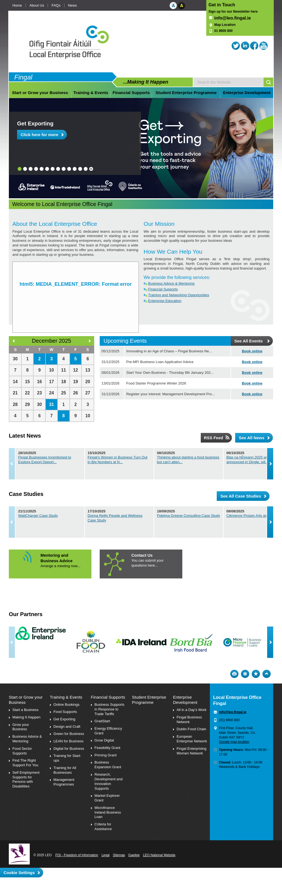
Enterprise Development (247, 92)
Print (234, 674)
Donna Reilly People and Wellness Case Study (139, 516)
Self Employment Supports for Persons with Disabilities (25, 779)
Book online (252, 351)
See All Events (248, 341)
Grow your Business (20, 727)
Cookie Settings (19, 872)
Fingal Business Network (189, 719)
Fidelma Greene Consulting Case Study (217, 516)
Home (17, 5)
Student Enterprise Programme (186, 92)
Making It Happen (26, 717)
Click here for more (39, 134)
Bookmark (256, 674)
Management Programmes (63, 782)
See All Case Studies (240, 496)
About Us (36, 5)
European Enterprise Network (192, 738)
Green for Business (68, 734)
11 (75, 169)
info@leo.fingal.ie (232, 18)
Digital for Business (68, 748)
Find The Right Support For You (25, 762)
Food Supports (65, 712)
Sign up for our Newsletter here (233, 11)
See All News (251, 437)
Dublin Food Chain (191, 729)
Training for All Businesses (64, 770)
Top (266, 674)
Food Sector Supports (22, 750)
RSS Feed (213, 437)
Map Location (224, 25)
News (72, 5)
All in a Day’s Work (192, 710)
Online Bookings (66, 704)
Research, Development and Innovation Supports (108, 781)
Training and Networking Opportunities (178, 295)
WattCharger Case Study (38, 516)
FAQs (56, 5)
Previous (12, 463)
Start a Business (25, 710)
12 (80, 169)
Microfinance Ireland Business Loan (107, 812)
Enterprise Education (164, 301)
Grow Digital (104, 740)
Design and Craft (66, 726)
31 (51, 404)
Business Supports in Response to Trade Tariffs (109, 709)
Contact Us (142, 555)
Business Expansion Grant (107, 764)
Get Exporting (35, 123)
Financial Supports (131, 92)
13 (86, 169)
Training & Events (90, 92)
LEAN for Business (68, 741)
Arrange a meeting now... (60, 566)
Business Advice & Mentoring (171, 283)
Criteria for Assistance (103, 826)
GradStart (102, 721)
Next (270, 463)
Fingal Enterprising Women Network (191, 750)
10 (69, 169)
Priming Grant (105, 755)
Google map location (234, 742)
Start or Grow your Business (40, 92)
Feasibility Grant (107, 748)
